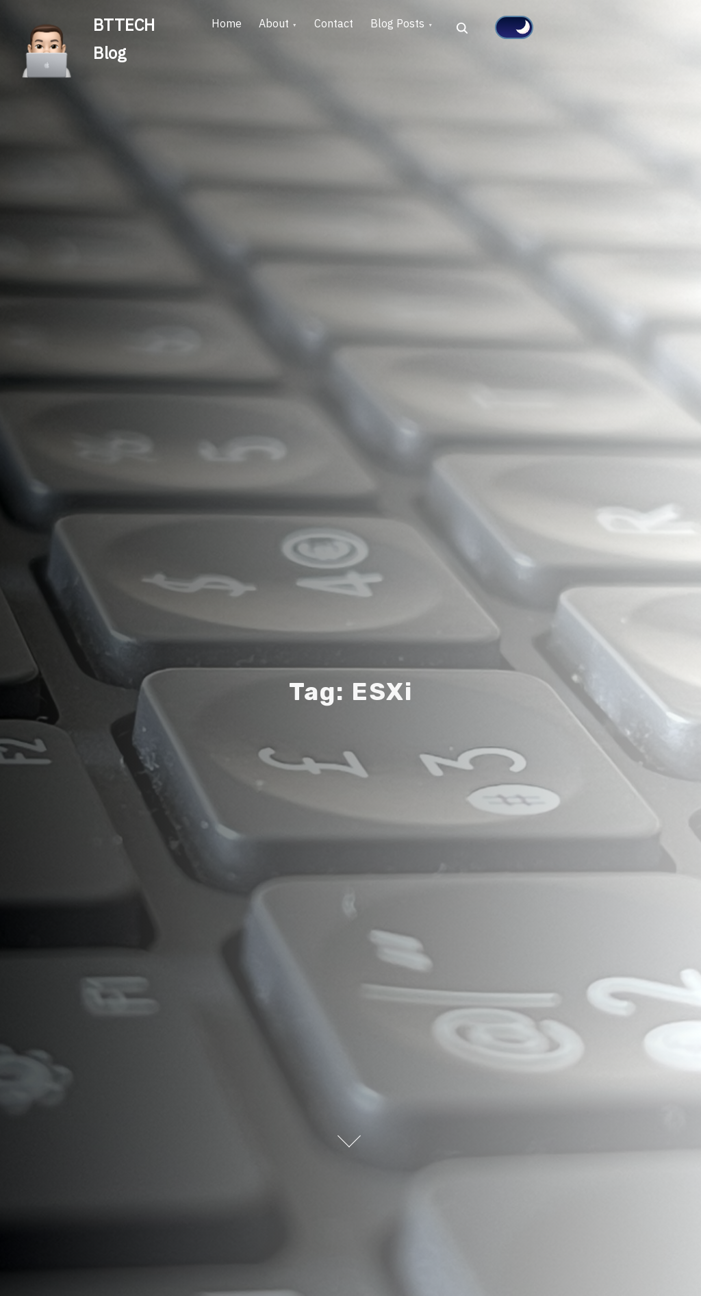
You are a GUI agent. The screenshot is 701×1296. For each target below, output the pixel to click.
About (289, 28)
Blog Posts (433, 28)
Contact (359, 28)
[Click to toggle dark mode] (554, 27)
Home (231, 28)
